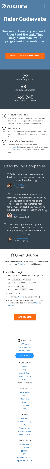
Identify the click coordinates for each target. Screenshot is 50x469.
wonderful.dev (24, 458)
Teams (24, 402)
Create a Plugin (24, 432)
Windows (27, 347)
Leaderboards (24, 392)
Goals (24, 396)
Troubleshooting (24, 422)
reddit (24, 451)
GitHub (20, 264)
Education (24, 406)
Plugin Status (24, 428)
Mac (20, 347)
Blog (24, 370)
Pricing (24, 409)
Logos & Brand (24, 373)
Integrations (25, 399)
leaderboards (13, 147)
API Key (20, 297)
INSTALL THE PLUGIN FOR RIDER (25, 56)
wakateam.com (24, 461)
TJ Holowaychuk (21, 238)
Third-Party (24, 444)
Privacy (28, 376)
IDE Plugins (24, 344)
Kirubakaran (19, 215)
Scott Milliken (20, 185)
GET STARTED (25, 317)
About (24, 366)
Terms (20, 376)
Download (24, 355)
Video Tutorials (25, 435)
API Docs (24, 418)
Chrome (21, 351)
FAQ (24, 425)
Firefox (29, 351)
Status (24, 380)
